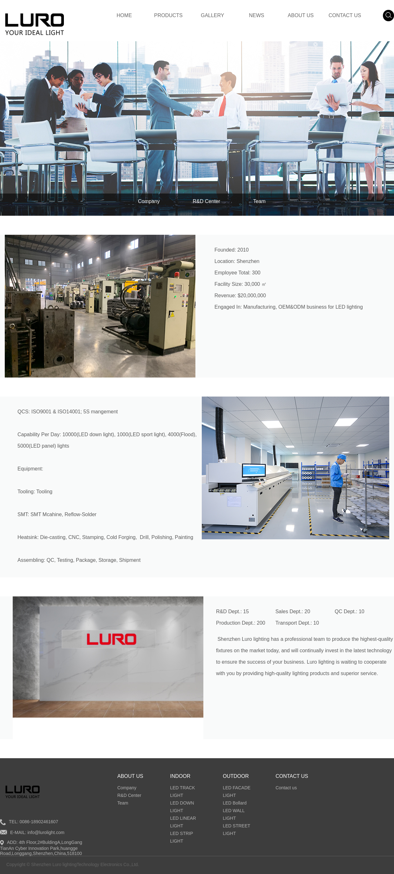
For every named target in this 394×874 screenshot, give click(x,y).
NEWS (256, 15)
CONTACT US (345, 15)
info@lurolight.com (45, 832)
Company (149, 201)
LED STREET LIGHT (236, 829)
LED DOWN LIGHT (182, 806)
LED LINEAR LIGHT (183, 822)
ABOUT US (301, 15)
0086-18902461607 (38, 821)
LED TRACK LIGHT (182, 791)
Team (259, 201)
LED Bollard (235, 802)
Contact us (286, 787)
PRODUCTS (168, 15)
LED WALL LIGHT (233, 814)
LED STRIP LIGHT (181, 837)
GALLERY (212, 15)
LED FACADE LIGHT (236, 791)
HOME (124, 15)
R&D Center (206, 201)
